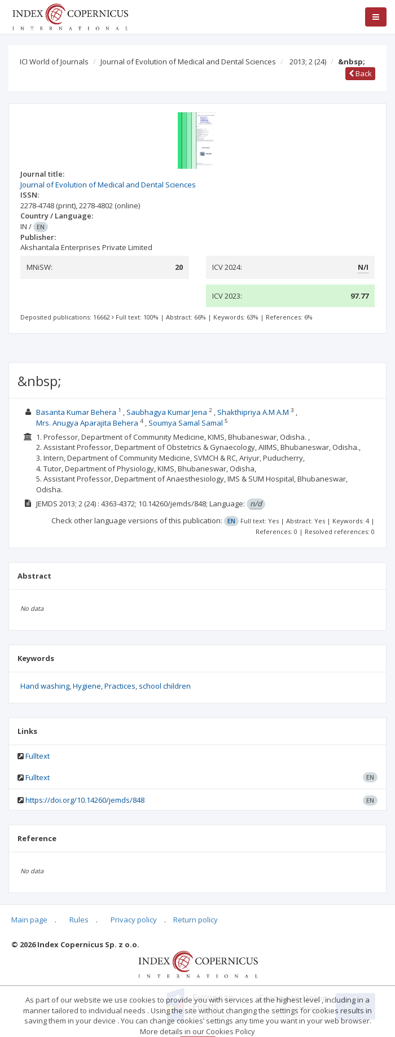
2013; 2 (307, 61)
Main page (29, 920)
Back (360, 73)
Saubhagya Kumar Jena (166, 412)
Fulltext (37, 756)
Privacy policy (134, 920)
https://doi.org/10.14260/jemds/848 (84, 800)
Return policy (195, 920)
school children (165, 686)
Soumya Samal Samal (185, 423)
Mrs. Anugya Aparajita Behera (87, 423)
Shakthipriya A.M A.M (253, 412)
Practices (119, 686)
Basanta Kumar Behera (76, 412)
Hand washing (44, 686)
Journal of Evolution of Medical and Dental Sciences (188, 61)
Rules (79, 920)
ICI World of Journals (54, 61)
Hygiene (87, 686)
